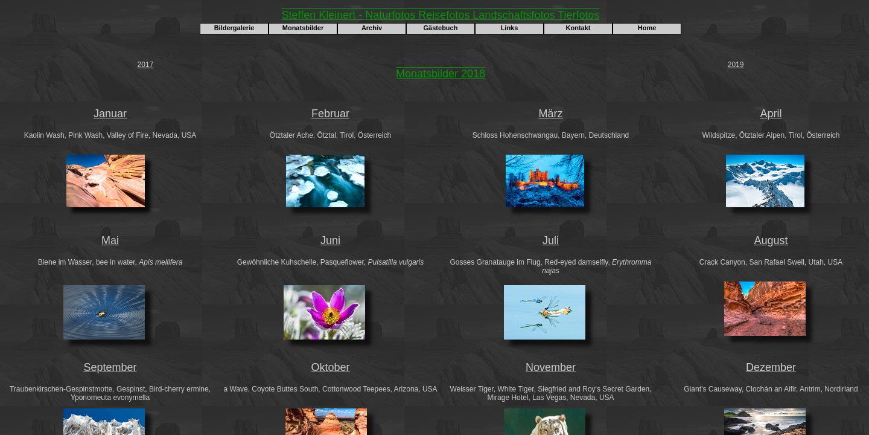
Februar (330, 114)
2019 (736, 64)
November (551, 367)
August (771, 240)
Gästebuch (441, 27)
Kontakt (578, 27)
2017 (146, 64)
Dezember (771, 367)
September (109, 367)
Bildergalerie (234, 27)
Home (647, 27)
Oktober (330, 367)
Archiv (371, 27)
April (770, 114)
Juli (551, 240)
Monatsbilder (302, 27)
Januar (110, 114)
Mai (110, 240)
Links (509, 27)
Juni (330, 240)
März (551, 114)
